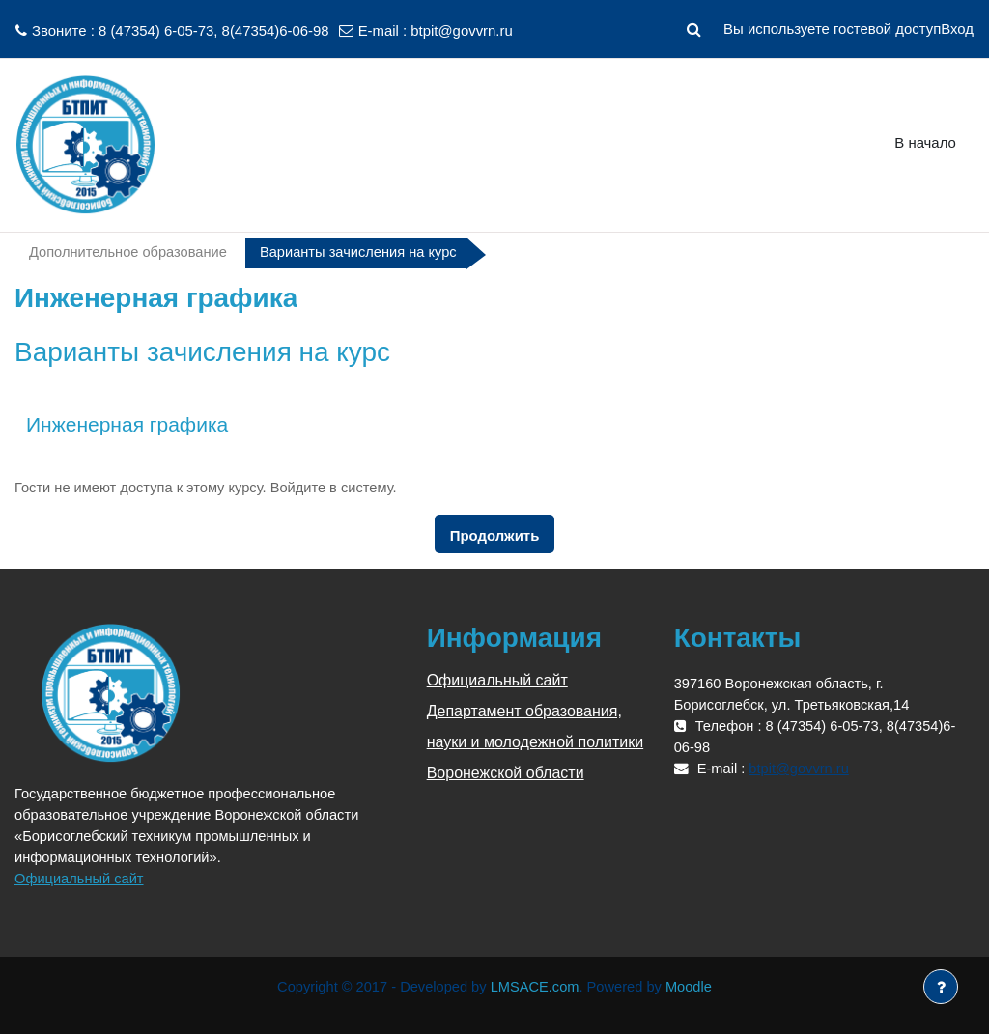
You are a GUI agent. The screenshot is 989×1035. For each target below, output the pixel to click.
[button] (693, 29)
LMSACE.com (536, 988)
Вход (957, 28)
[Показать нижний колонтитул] (940, 986)
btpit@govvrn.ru (461, 30)
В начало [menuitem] (925, 142)
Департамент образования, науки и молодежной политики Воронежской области (535, 743)
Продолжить (495, 536)
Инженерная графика (127, 424)
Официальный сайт (80, 879)
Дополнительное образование (130, 252)
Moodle (692, 988)
